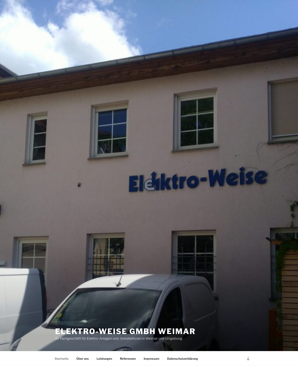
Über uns (82, 358)
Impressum (151, 358)
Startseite (62, 358)
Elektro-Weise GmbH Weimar (125, 331)
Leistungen (104, 358)
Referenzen (128, 358)
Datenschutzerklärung (182, 358)
